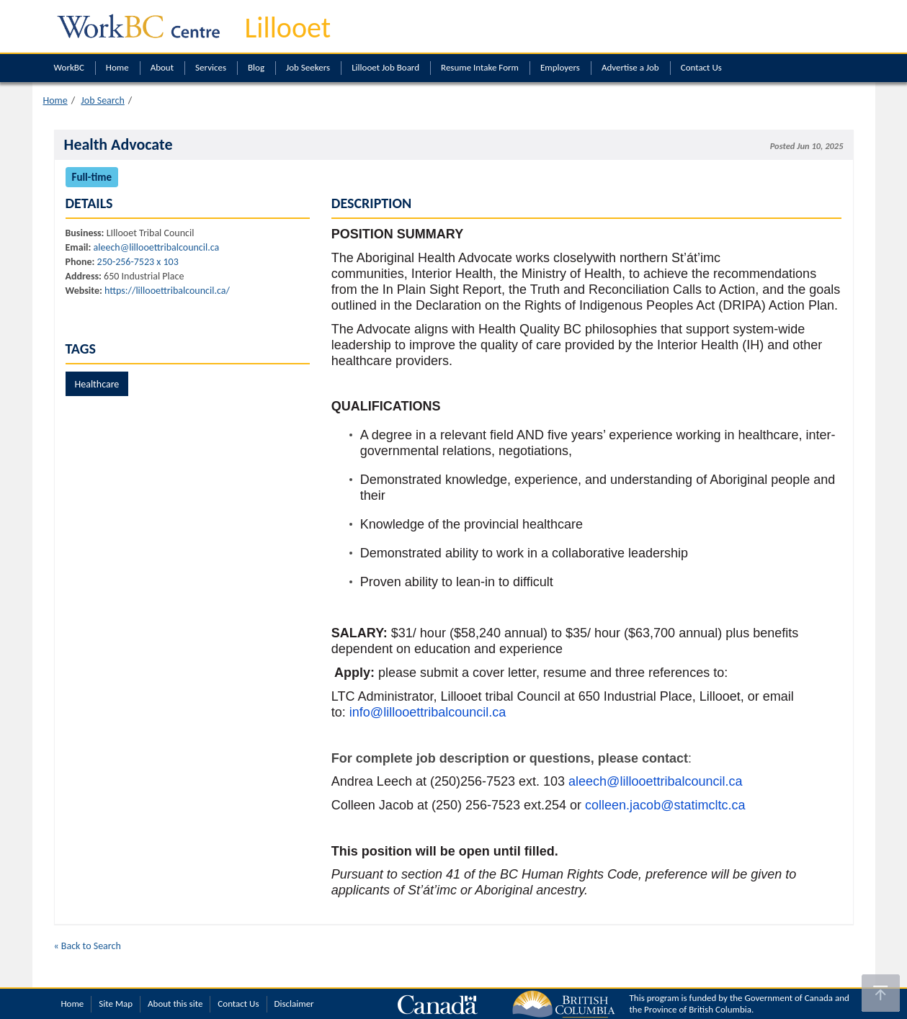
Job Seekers (308, 67)
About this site (175, 1003)
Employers (560, 67)
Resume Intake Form (480, 67)
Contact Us (701, 67)
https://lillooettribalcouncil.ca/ (167, 290)
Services (210, 67)
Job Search (102, 100)
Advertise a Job (630, 67)
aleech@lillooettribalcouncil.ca (157, 247)
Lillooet (288, 27)
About (162, 67)
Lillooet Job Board (385, 67)
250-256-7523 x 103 (138, 262)
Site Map (116, 1003)
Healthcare (97, 384)
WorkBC (69, 67)
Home (117, 67)
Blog (256, 67)
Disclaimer (294, 1003)
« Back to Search (87, 946)
